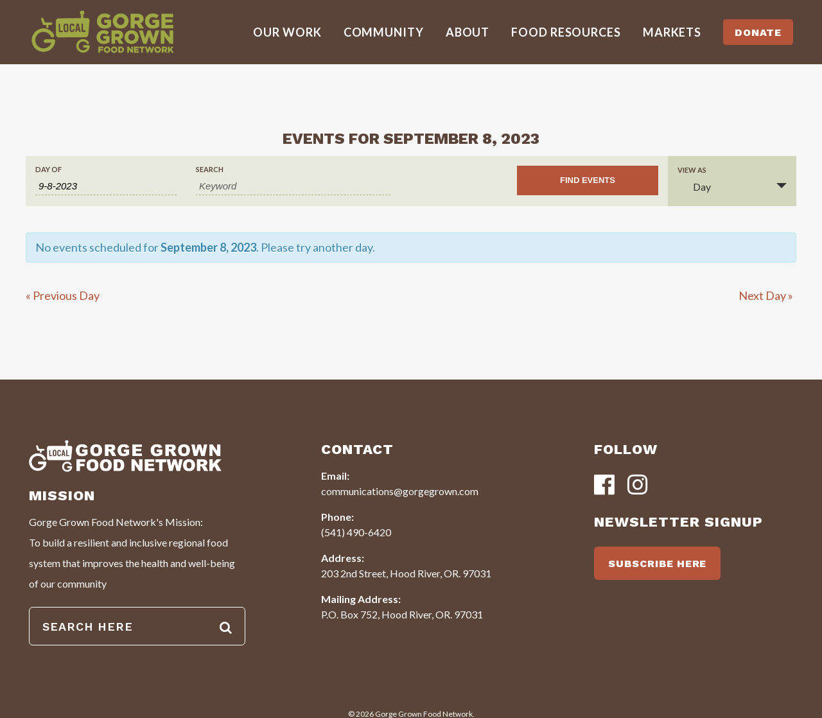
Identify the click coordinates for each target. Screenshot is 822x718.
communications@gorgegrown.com (399, 491)
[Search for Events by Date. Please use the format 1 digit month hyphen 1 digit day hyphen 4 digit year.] (106, 186)
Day (694, 186)
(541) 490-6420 (356, 532)
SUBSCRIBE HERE (657, 563)
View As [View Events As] (692, 169)
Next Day (766, 295)
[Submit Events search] (587, 180)
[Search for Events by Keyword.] (293, 186)
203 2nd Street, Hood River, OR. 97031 (406, 573)
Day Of (48, 169)
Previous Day (63, 295)
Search (209, 169)
